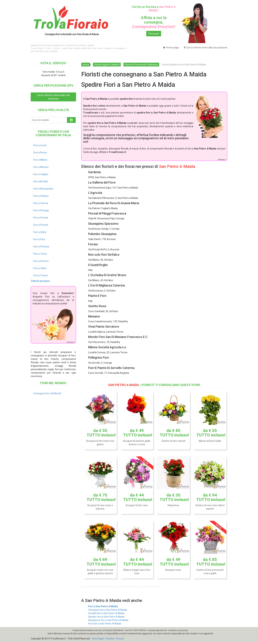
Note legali (98, 638)
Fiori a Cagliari (40, 174)
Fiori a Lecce (40, 145)
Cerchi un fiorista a (153, 8)
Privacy (120, 638)
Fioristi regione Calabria (107, 64)
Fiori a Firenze (40, 224)
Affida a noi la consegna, (153, 22)
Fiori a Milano (40, 159)
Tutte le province (40, 281)
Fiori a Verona (40, 203)
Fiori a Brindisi (40, 181)
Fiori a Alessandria (43, 188)
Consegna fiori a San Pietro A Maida (107, 609)
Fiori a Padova (40, 196)
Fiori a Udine (39, 232)
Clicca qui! (153, 33)
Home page (171, 47)
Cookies (110, 638)
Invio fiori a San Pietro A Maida (104, 623)
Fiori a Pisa (39, 239)
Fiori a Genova (40, 261)
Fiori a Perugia (41, 210)
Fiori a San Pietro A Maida (103, 606)
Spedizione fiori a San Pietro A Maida (108, 620)
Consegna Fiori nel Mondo (47, 393)
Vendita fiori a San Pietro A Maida (106, 613)
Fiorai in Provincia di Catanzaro (141, 64)
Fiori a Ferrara (40, 217)
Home (85, 64)
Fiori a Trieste (40, 275)
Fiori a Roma (40, 152)
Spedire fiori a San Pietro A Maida (106, 616)
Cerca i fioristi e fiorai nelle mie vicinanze (53, 97)
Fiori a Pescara (41, 246)
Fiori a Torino (40, 253)
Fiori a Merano (41, 167)
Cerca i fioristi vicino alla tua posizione (205, 47)
